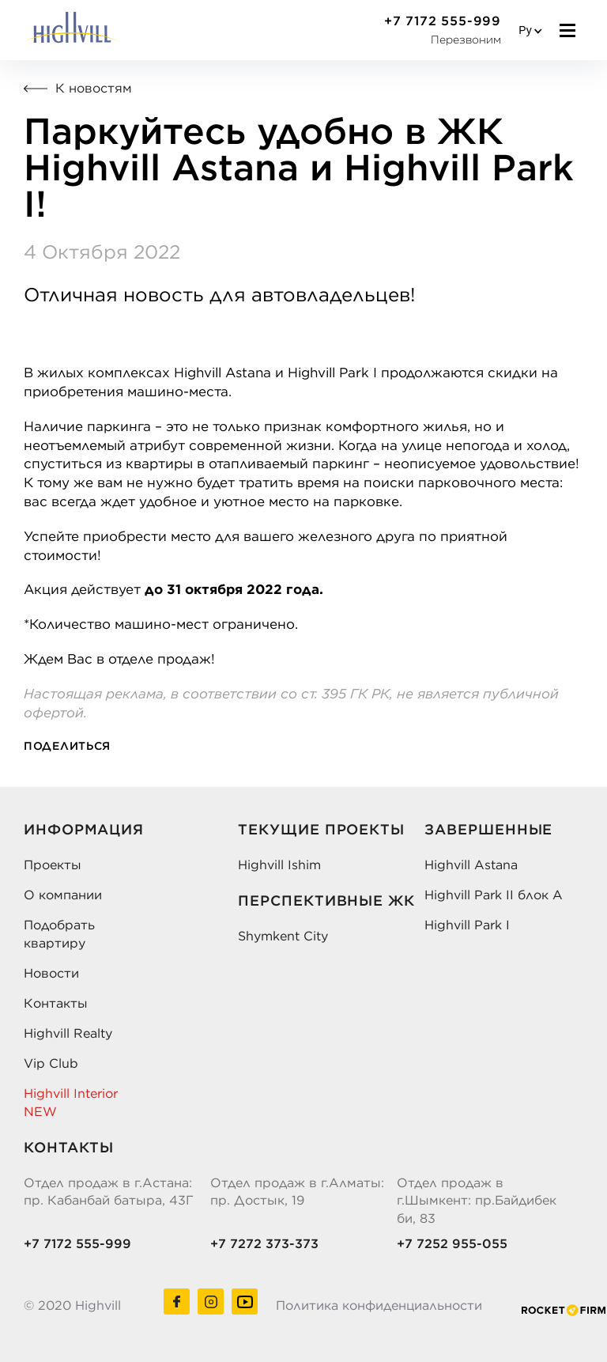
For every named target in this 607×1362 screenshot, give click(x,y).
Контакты (56, 1003)
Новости (51, 973)
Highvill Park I (467, 925)
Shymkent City (283, 936)
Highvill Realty (68, 1033)
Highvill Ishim (279, 864)
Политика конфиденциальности (379, 1305)
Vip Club (51, 1063)
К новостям (78, 88)
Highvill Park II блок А (493, 894)
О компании (63, 894)
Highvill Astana (471, 864)
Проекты (52, 864)
